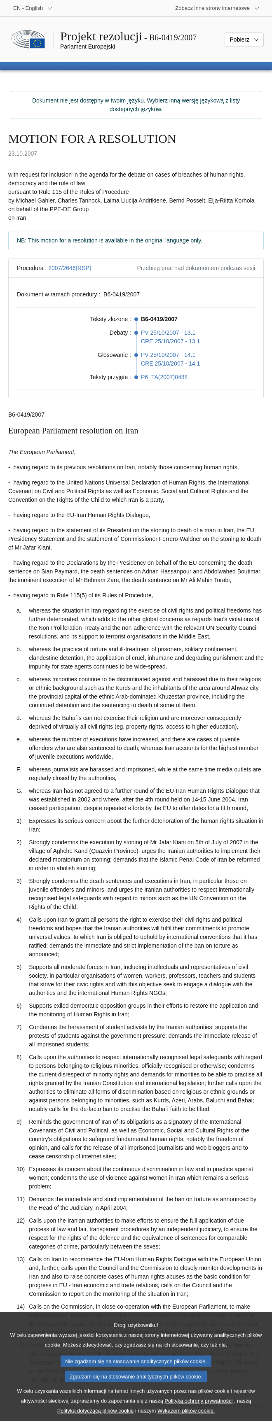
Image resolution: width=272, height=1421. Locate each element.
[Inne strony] (217, 8)
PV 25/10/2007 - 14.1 (168, 355)
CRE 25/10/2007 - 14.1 (170, 363)
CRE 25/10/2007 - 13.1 (170, 341)
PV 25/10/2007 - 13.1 (168, 332)
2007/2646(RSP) (69, 268)
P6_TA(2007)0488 (164, 377)
